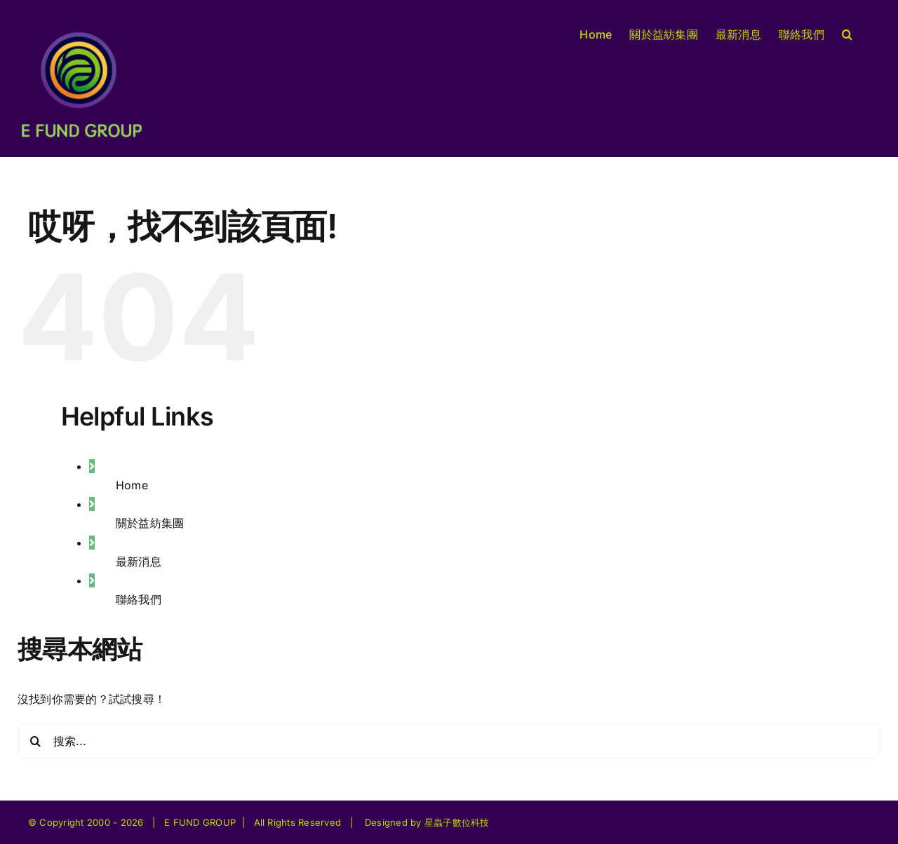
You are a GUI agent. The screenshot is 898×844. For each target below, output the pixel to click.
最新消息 (138, 561)
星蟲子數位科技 (457, 822)
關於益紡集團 (150, 523)
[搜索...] (449, 740)
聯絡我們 (138, 599)
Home (132, 485)
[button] (847, 33)
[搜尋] (35, 740)
